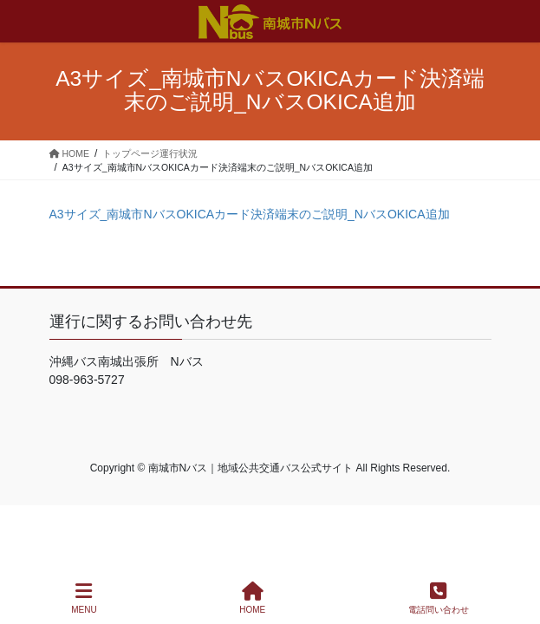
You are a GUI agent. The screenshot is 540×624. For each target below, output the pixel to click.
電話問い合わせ (438, 598)
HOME (252, 598)
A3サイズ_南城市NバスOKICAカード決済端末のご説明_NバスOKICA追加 (249, 214)
